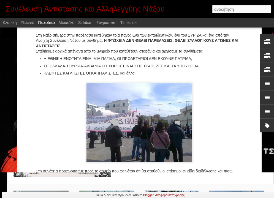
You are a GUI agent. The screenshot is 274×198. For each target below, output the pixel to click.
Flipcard (27, 22)
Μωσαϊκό (66, 22)
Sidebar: (85, 22)
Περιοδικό (46, 22)
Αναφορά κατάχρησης (170, 195)
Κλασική (10, 22)
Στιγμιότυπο (106, 22)
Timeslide (128, 22)
